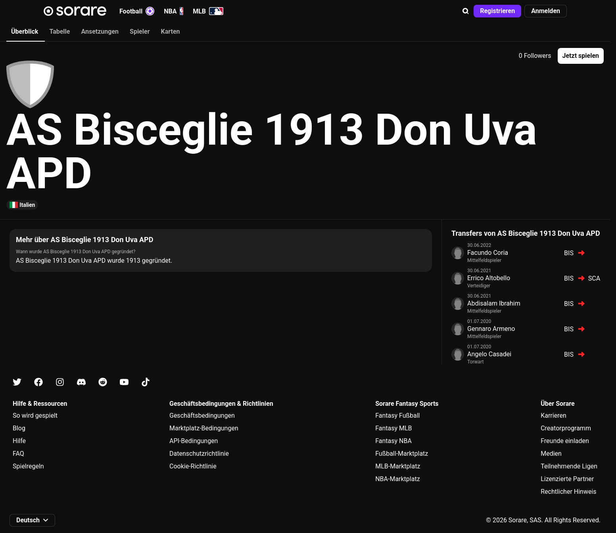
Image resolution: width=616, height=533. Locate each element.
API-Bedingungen (193, 441)
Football (136, 11)
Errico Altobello (488, 278)
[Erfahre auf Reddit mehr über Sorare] (102, 382)
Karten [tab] (170, 31)
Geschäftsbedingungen (202, 415)
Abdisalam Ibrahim (493, 303)
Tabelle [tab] (59, 31)
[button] (466, 11)
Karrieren (553, 415)
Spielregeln (28, 466)
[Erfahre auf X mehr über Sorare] (17, 382)
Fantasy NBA (393, 441)
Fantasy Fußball (397, 415)
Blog (19, 428)
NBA (173, 11)
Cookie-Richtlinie (193, 466)
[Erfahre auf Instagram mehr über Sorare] (59, 382)
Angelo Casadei (489, 354)
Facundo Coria (487, 252)
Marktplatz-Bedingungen (203, 428)
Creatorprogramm (566, 428)
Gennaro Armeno (491, 328)
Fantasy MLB (393, 428)
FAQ (18, 453)
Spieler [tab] (140, 31)
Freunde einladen (565, 441)
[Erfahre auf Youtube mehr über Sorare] (124, 382)
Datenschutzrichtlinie (199, 453)
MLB (208, 11)
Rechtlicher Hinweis (568, 491)
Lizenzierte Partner (567, 479)
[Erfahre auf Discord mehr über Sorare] (81, 382)
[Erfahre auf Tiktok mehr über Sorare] (145, 382)
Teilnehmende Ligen (569, 466)
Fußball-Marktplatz (401, 453)
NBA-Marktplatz (397, 479)
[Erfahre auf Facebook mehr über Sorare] (38, 382)
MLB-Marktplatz (397, 466)
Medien (551, 453)
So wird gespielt (35, 415)
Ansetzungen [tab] (100, 31)
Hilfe (19, 441)
